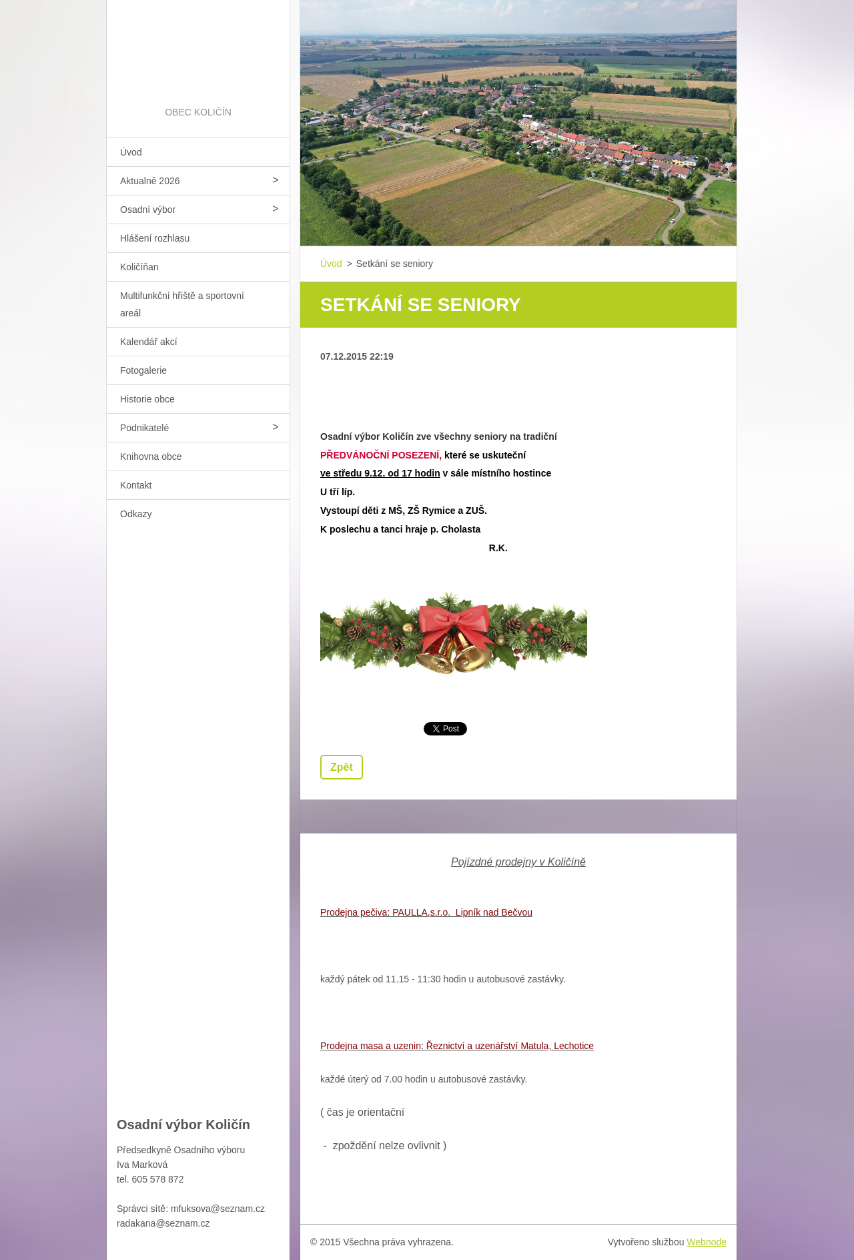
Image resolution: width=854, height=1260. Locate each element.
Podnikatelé (144, 427)
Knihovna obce (151, 456)
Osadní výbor (147, 209)
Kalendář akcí (148, 341)
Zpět (341, 767)
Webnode (707, 1242)
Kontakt (135, 485)
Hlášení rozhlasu (154, 238)
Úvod (131, 152)
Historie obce (147, 399)
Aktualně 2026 (150, 181)
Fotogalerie (143, 370)
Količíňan (139, 267)
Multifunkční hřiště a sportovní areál (182, 304)
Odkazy (135, 514)
